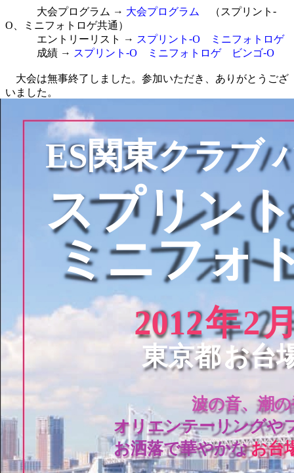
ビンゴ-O (253, 52)
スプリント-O (168, 39)
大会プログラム (163, 11)
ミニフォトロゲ (247, 39)
